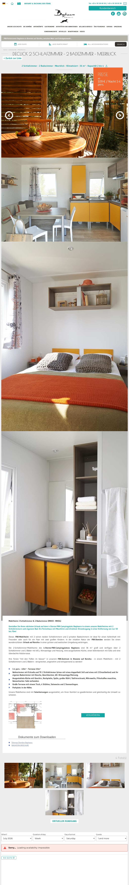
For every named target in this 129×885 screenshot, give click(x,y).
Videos (82, 31)
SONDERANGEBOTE (50, 31)
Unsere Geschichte (14, 27)
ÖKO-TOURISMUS (99, 27)
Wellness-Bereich (85, 27)
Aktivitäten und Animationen (66, 27)
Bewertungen (73, 31)
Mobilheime (21, 50)
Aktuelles (62, 31)
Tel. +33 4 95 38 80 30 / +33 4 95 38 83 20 (105, 3)
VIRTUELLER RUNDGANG (64, 821)
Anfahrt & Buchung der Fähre (37, 3)
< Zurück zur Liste (12, 58)
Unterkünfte (38, 27)
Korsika (109, 27)
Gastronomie (49, 27)
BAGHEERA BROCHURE (20, 745)
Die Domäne (27, 27)
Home (5, 50)
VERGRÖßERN (93, 715)
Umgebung (118, 27)
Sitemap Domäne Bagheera (22, 742)
